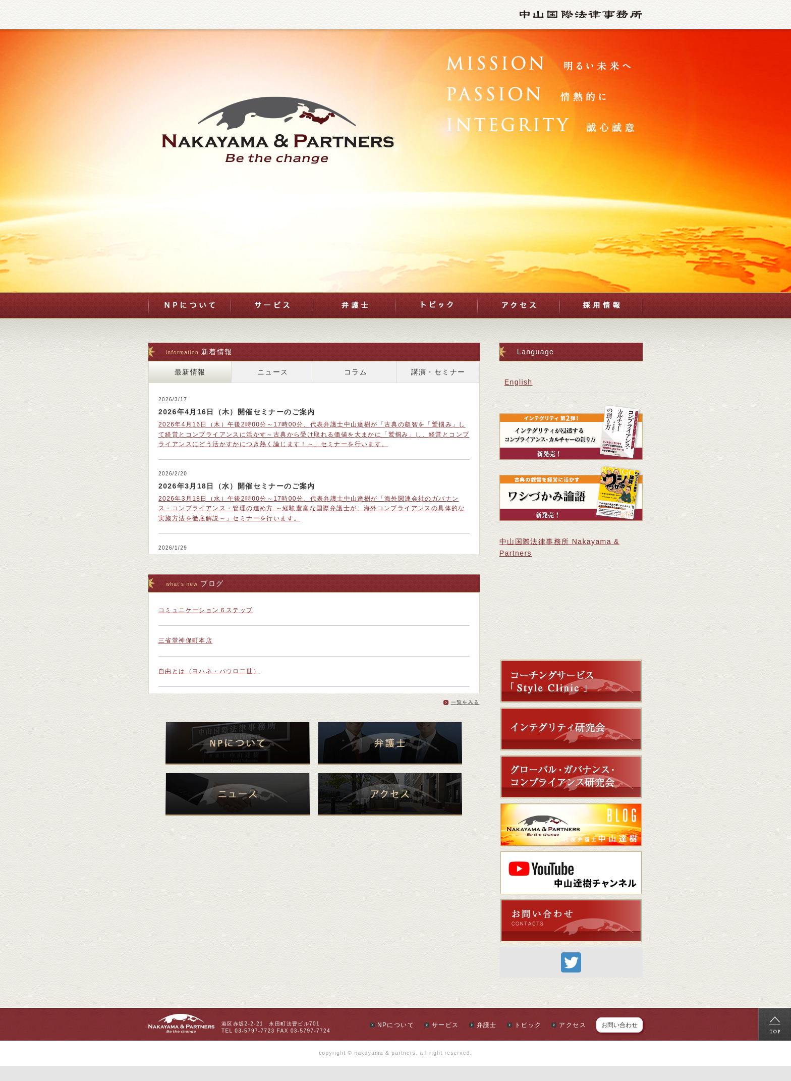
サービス (272, 305)
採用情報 (601, 305)
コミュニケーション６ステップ (205, 610)
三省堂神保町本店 (185, 640)
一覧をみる (465, 702)
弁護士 (354, 305)
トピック (437, 305)
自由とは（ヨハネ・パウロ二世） (209, 671)
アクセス (519, 305)
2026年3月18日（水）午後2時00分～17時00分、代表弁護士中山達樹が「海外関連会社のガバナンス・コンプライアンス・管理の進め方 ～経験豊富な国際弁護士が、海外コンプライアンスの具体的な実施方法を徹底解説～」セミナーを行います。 (311, 508)
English (518, 382)
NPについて (189, 305)
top (774, 1024)
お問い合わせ (619, 1026)
